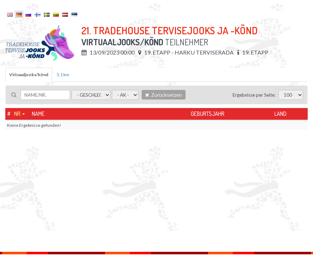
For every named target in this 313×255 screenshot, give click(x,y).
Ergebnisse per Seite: (254, 95)
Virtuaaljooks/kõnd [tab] (28, 74)
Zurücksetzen (163, 95)
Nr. (18, 113)
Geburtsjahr (207, 113)
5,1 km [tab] (63, 74)
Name (38, 113)
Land (280, 113)
